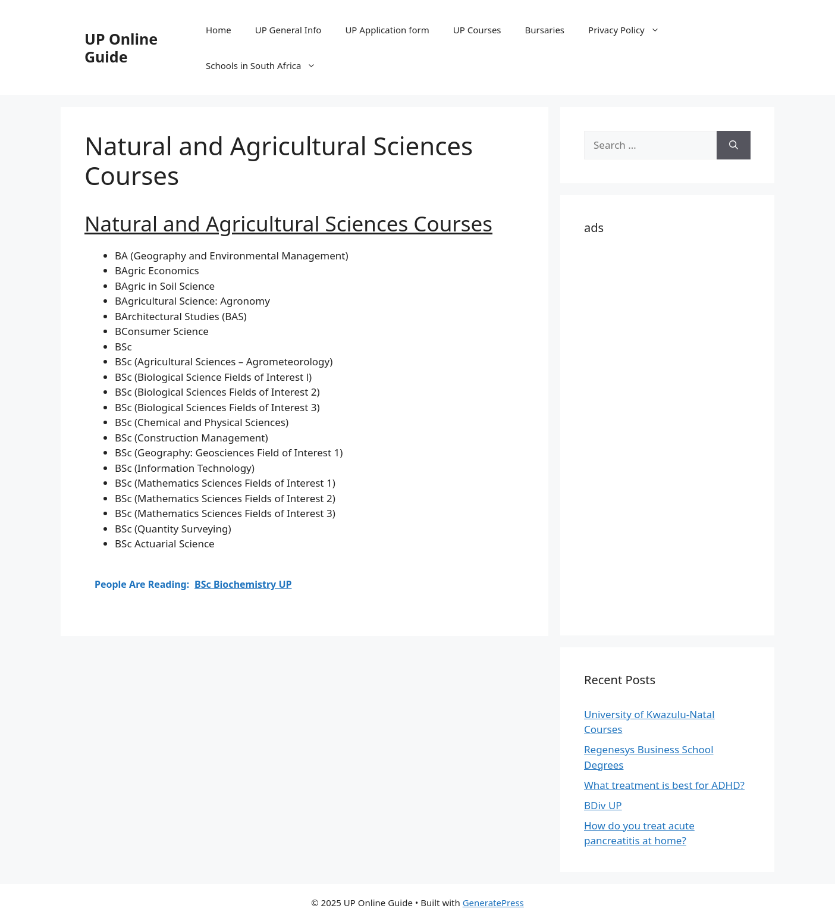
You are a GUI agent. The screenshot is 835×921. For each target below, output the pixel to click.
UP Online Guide (121, 48)
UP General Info (288, 30)
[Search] (734, 145)
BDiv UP (603, 805)
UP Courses (477, 30)
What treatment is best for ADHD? (664, 785)
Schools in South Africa (267, 65)
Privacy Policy (629, 30)
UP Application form (387, 30)
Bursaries (545, 30)
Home (218, 30)
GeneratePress (493, 903)
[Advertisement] (667, 433)
